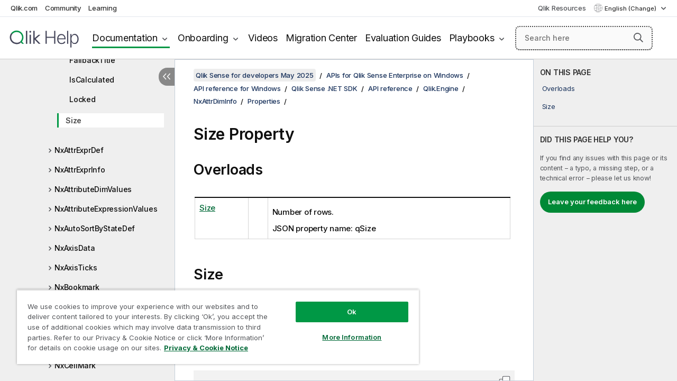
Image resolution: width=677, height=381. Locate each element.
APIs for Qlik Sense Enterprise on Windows (394, 75)
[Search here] (584, 38)
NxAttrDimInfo (215, 101)
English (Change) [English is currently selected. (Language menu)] (631, 8)
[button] (638, 37)
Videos (263, 37)
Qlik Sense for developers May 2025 (255, 75)
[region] (213, 323)
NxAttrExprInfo (79, 169)
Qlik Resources (562, 8)
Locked (82, 99)
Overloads (558, 88)
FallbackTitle (92, 60)
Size (73, 120)
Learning (102, 8)
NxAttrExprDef (79, 150)
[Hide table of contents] (167, 77)
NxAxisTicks (75, 267)
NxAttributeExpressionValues (105, 208)
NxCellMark (75, 365)
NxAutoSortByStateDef (94, 228)
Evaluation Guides (403, 37)
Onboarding (203, 37)
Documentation (125, 37)
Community (63, 8)
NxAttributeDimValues (93, 189)
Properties (264, 101)
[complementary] (605, 220)
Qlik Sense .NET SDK (324, 88)
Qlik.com (24, 8)
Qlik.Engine (440, 88)
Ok (344, 304)
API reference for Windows (237, 88)
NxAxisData (74, 247)
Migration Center (321, 37)
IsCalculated (91, 79)
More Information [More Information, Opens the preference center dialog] (343, 329)
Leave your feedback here (592, 201)
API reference (390, 88)
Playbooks (472, 37)
